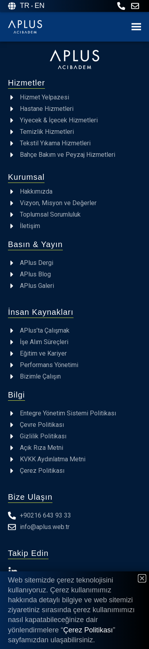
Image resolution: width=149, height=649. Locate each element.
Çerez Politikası (88, 630)
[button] (142, 578)
